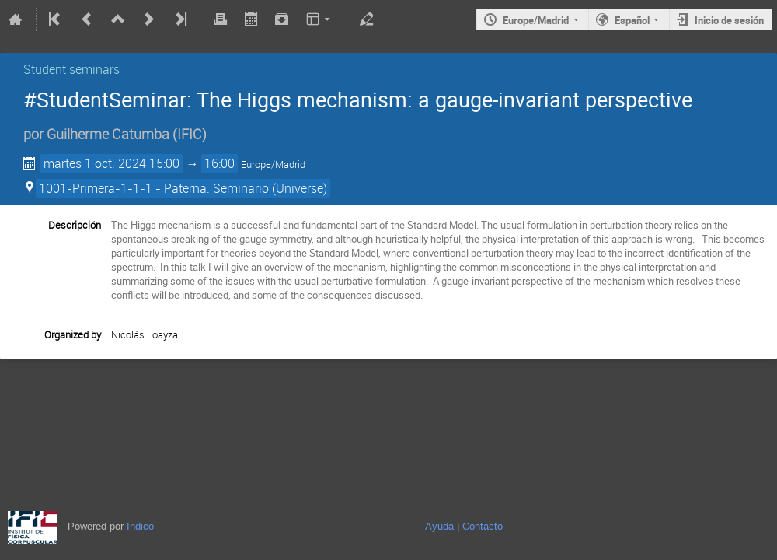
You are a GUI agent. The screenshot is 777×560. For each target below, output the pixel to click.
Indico (140, 526)
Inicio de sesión (729, 20)
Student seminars (71, 69)
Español (632, 20)
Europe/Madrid (536, 20)
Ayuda (439, 526)
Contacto (482, 526)
